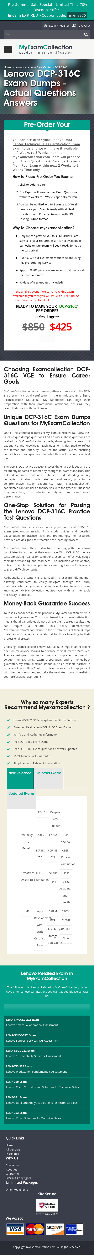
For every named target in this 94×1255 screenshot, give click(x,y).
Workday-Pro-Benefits (27, 841)
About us (11, 1169)
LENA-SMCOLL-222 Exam (22, 1019)
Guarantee (12, 1174)
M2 (27, 911)
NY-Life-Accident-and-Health (66, 892)
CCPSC (53, 882)
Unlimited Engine (17, 1189)
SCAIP (53, 873)
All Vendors (13, 1149)
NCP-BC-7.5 (40, 854)
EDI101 (42, 812)
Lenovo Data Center (39, 67)
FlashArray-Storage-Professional (53, 936)
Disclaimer (12, 1154)
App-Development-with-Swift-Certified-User (40, 928)
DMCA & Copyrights (18, 1178)
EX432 (53, 835)
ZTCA (65, 938)
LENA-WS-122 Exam (19, 1066)
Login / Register (55, 25)
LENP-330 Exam (16, 1082)
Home (7, 67)
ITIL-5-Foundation (40, 876)
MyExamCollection (45, 49)
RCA (52, 920)
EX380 (40, 835)
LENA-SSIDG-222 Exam (21, 1035)
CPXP (65, 873)
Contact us (12, 1165)
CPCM (65, 911)
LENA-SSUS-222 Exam (20, 1050)
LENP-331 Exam (16, 1097)
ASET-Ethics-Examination (66, 857)
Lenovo (19, 67)
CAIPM (53, 911)
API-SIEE (65, 929)
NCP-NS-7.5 (52, 854)
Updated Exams (21, 794)
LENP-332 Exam (16, 1113)
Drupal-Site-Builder (55, 819)
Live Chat (80, 25)
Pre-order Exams (48, 773)
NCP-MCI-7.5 (65, 838)
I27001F (65, 920)
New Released (20, 773)
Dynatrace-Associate (27, 876)
